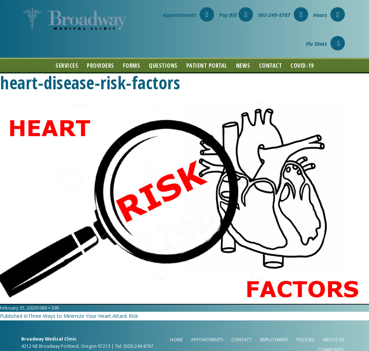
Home (176, 340)
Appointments (188, 15)
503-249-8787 (283, 15)
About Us (333, 340)
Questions (163, 65)
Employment (274, 340)
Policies (305, 340)
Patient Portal (206, 65)
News (243, 65)
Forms (132, 65)
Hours (329, 15)
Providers (100, 65)
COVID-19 (302, 65)
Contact (270, 65)
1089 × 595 (48, 308)
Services (66, 65)
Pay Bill (236, 15)
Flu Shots (325, 43)
